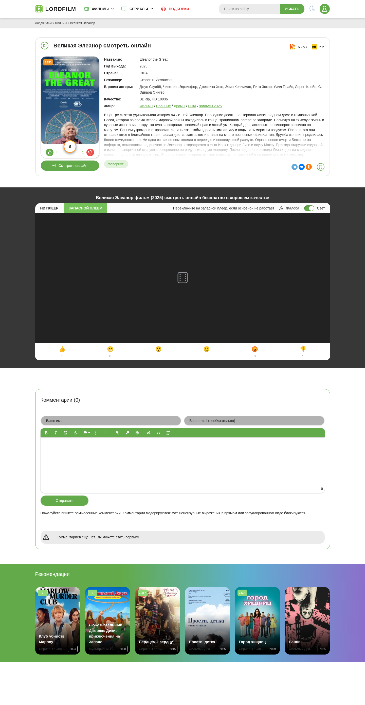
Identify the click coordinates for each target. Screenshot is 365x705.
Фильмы (100, 9)
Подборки (179, 9)
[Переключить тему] (312, 9)
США (192, 106)
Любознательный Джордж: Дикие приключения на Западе (105, 633)
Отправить (64, 501)
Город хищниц (252, 642)
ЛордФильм (43, 23)
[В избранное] (320, 167)
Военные (163, 106)
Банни (294, 642)
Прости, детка (202, 642)
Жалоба (289, 208)
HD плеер (49, 208)
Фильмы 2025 (210, 106)
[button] (46, 432)
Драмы (179, 106)
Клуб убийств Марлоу (52, 639)
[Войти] (325, 9)
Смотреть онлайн (73, 166)
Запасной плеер (85, 208)
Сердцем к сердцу (156, 642)
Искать (292, 9)
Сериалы (139, 9)
